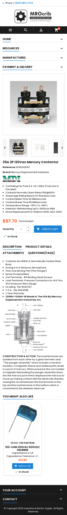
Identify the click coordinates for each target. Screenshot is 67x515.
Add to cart (47, 229)
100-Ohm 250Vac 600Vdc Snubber (22, 448)
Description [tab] (12, 247)
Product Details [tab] (39, 247)
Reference (9, 167)
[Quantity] (21, 229)
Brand (6, 172)
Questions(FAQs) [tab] (41, 253)
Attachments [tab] (13, 253)
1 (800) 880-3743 (23, 2)
